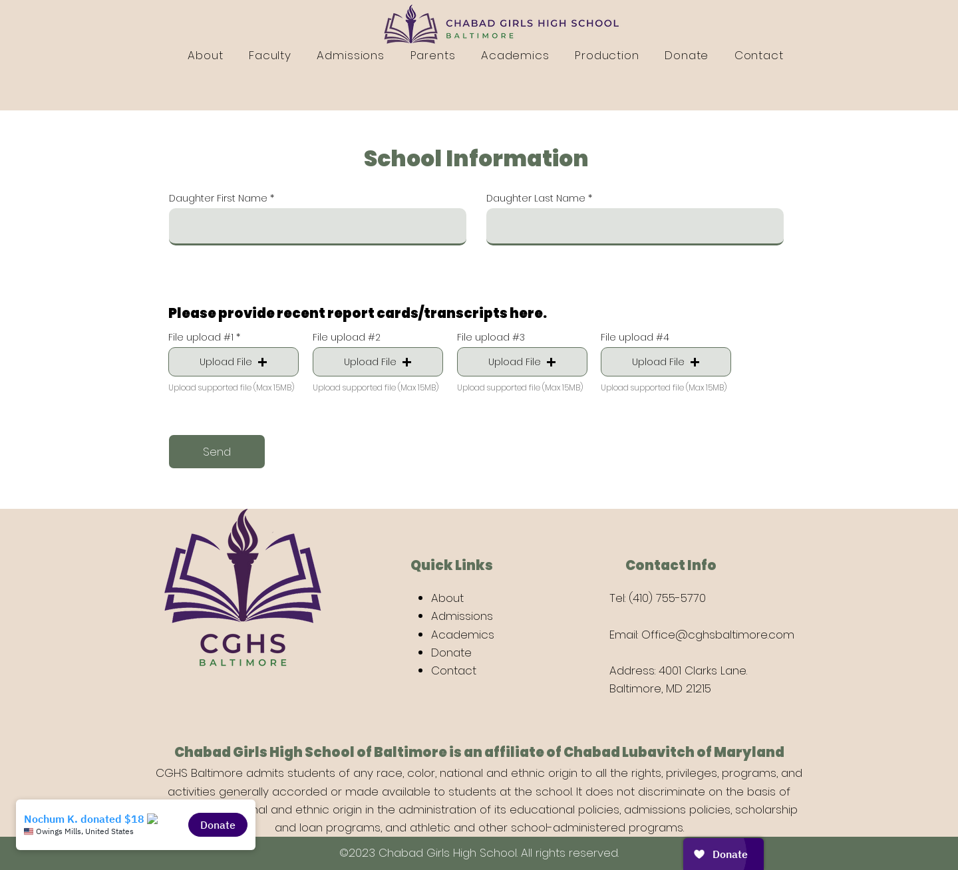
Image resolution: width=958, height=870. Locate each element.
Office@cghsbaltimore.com (717, 635)
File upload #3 (491, 337)
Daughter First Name (218, 198)
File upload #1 (201, 337)
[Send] (217, 451)
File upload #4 (635, 337)
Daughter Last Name (535, 198)
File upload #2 (347, 337)
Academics (462, 635)
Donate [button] (451, 652)
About (447, 598)
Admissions (462, 616)
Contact (453, 670)
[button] (233, 361)
